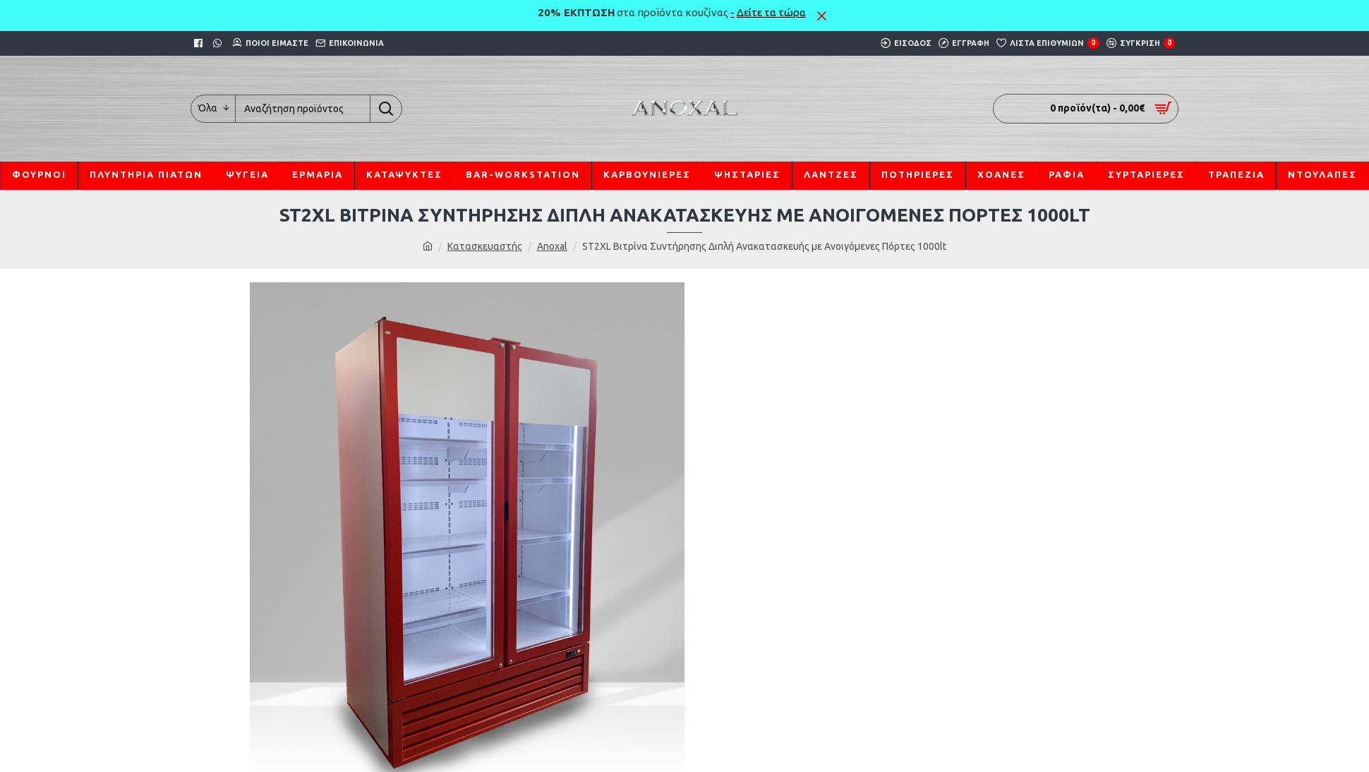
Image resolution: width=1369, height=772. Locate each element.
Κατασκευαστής (484, 246)
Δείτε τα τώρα (771, 12)
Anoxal (552, 246)
